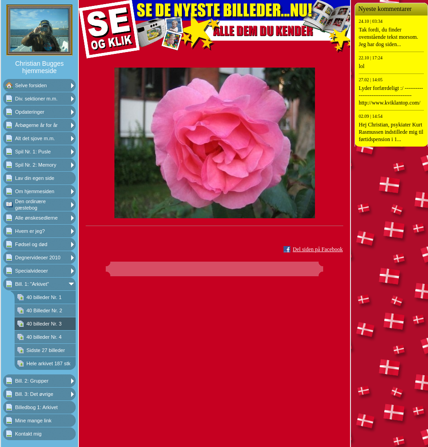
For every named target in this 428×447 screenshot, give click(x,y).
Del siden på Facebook (318, 249)
